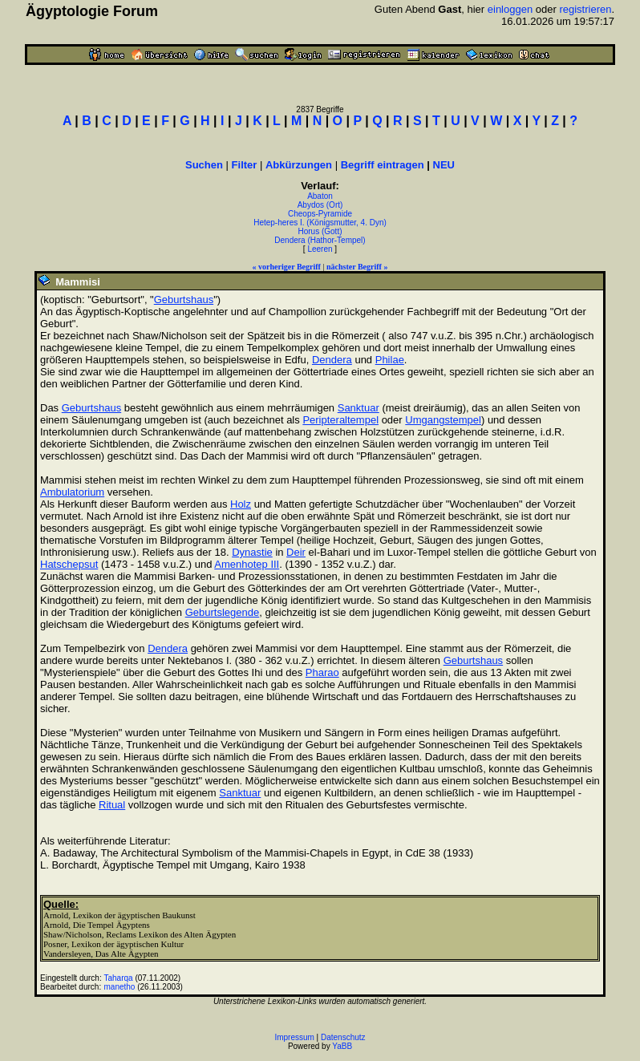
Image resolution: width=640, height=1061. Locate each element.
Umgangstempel (443, 420)
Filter (244, 165)
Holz (240, 504)
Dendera (332, 360)
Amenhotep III (246, 564)
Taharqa (118, 978)
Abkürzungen (298, 165)
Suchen (204, 165)
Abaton (320, 196)
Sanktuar (358, 408)
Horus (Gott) (320, 231)
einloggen (510, 9)
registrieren (585, 9)
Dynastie (252, 552)
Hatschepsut (69, 564)
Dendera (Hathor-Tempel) (319, 240)
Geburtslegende (222, 612)
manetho (120, 986)
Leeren (319, 249)
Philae (389, 360)
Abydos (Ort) (320, 204)
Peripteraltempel (340, 420)
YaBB (342, 1046)
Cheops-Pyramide (320, 213)
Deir (296, 552)
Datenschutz (343, 1037)
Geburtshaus (183, 300)
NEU (444, 165)
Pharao (322, 672)
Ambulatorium (72, 492)
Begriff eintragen (382, 165)
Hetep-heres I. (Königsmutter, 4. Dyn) (320, 222)
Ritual (112, 805)
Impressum (294, 1037)
